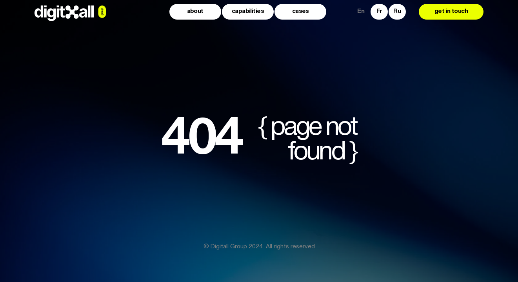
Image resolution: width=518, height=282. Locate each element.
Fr (379, 11)
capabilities (248, 11)
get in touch (451, 11)
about (195, 11)
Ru (397, 11)
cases (300, 11)
